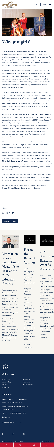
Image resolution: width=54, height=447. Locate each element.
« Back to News (10, 221)
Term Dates (26, 382)
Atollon (49, 442)
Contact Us (5, 387)
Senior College (6, 382)
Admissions (26, 379)
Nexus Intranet (27, 385)
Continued (6, 341)
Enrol (36, 4)
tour (44, 4)
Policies (4, 385)
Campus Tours (6, 379)
